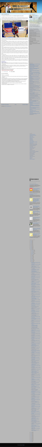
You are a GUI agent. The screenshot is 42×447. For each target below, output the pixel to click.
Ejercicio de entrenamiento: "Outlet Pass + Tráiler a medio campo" (36, 212)
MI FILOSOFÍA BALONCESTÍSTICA (34, 96)
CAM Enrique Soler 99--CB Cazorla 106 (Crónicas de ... (35, 286)
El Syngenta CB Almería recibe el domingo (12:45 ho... (35, 313)
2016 (31, 432)
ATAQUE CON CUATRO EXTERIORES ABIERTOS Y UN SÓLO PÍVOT (34, 68)
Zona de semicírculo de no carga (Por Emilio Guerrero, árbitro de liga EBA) (36, 207)
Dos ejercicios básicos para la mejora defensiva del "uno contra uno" (36, 218)
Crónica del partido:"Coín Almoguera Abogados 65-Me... (35, 344)
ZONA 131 (31, 158)
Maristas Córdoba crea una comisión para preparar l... (35, 332)
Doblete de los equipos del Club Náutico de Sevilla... (35, 410)
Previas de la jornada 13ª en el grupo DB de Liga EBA (35, 388)
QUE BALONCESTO (32, 154)
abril (31, 258)
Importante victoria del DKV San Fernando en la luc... (35, 345)
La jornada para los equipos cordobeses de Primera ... (34, 325)
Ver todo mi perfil (32, 20)
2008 (31, 440)
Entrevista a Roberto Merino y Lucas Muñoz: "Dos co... (35, 355)
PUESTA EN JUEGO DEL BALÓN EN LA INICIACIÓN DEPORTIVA (35, 107)
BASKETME (31, 138)
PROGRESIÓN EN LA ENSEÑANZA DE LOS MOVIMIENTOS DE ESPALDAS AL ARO (34, 106)
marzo (32, 259)
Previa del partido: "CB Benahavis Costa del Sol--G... (35, 312)
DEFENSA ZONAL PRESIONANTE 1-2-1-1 (35, 85)
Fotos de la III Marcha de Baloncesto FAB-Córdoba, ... (35, 399)
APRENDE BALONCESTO (33, 135)
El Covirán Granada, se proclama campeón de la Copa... (35, 362)
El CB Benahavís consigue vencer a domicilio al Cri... (35, 340)
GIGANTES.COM (32, 148)
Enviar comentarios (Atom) (8, 106)
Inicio (15, 104)
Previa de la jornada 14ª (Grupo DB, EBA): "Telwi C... (35, 305)
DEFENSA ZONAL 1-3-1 (33, 84)
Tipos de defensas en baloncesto (34, 184)
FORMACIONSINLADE (32, 147)
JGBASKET (31, 149)
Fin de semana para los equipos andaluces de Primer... (35, 306)
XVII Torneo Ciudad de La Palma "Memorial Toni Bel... (35, 298)
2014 (31, 434)
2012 (31, 436)
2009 (31, 439)
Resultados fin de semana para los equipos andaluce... (35, 291)
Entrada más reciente (5, 104)
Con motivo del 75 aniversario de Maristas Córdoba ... (35, 383)
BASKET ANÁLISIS (32, 137)
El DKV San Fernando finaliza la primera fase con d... (35, 279)
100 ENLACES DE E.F (32, 134)
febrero (32, 260)
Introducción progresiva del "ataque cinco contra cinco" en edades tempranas (36, 189)
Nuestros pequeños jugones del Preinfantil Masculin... (35, 271)
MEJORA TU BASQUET (32, 152)
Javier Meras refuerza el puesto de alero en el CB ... (35, 411)
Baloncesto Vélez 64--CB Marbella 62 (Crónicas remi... (35, 284)
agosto (32, 254)
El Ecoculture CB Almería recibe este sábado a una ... (35, 295)
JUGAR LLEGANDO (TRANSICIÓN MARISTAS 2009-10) (34, 93)
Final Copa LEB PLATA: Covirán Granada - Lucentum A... (35, 401)
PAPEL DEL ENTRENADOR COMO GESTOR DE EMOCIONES (34, 100)
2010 (31, 438)
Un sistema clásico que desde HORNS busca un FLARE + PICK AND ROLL (36, 234)
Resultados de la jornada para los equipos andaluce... (35, 361)
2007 (31, 441)
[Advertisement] (8, 53)
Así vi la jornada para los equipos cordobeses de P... (35, 269)
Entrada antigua (25, 104)
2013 (31, 435)
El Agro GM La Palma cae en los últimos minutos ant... (35, 420)
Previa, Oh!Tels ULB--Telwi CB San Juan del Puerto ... (35, 396)
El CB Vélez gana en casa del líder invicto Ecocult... (35, 357)
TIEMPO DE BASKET (32, 156)
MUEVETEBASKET (32, 153)
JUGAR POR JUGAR (32, 150)
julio (31, 255)
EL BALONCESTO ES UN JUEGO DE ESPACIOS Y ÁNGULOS (34, 89)
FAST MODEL (31, 146)
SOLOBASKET (31, 155)
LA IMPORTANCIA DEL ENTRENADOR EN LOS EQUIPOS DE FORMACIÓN (35, 95)
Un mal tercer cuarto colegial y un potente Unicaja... (35, 418)
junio (31, 256)
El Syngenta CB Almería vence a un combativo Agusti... (35, 416)
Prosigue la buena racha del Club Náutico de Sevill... (35, 266)
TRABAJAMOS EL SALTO (33, 110)
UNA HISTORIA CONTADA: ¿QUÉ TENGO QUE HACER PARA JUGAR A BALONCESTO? (35, 114)
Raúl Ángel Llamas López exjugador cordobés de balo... (35, 408)
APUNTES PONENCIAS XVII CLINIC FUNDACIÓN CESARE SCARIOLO (34, 66)
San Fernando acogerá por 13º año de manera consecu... (35, 318)
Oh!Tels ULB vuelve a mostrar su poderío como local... (35, 425)
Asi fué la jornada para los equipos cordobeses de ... (35, 403)
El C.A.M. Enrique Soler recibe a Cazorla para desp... (35, 315)
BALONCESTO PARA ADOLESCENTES (34, 72)
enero (32, 261)
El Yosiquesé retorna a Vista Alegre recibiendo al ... (35, 379)
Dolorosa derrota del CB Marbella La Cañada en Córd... (35, 350)
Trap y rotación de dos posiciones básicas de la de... (35, 328)
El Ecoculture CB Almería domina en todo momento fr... (35, 274)
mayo (32, 257)
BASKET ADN (31, 136)
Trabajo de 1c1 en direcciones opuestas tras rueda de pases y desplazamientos (37, 229)
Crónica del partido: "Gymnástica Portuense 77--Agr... (35, 349)
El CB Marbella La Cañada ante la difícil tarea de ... (35, 310)
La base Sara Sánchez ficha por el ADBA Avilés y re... (35, 364)
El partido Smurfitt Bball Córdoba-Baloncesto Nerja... (35, 283)
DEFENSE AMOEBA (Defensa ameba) (34, 86)
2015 (31, 433)
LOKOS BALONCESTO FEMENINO (34, 151)
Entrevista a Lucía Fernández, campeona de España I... (34, 389)
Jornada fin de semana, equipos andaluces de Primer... (35, 371)
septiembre (32, 253)
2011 (31, 437)
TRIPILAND (31, 157)
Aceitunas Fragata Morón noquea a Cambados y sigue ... (35, 421)
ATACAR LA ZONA (32, 67)
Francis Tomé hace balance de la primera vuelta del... (35, 386)
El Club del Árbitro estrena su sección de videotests (36, 223)
